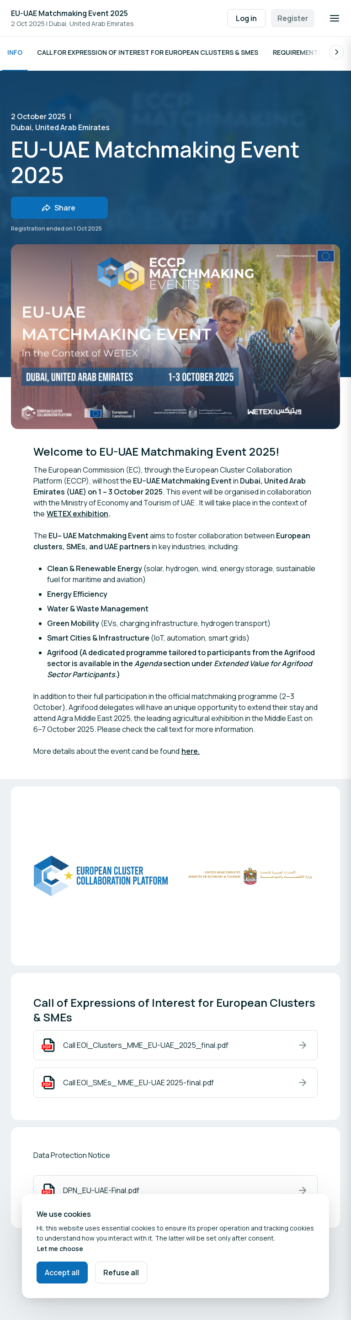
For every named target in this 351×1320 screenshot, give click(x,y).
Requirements (297, 54)
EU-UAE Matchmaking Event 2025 (69, 13)
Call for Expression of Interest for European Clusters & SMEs (147, 54)
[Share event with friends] (59, 210)
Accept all (62, 1272)
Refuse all (121, 1272)
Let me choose (60, 1248)
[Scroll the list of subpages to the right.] (336, 54)
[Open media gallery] (250, 878)
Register (292, 18)
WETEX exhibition (77, 516)
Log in (246, 18)
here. (190, 753)
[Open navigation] (334, 18)
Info (14, 54)
